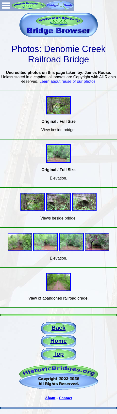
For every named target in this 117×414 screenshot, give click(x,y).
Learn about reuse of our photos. (68, 81)
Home (58, 340)
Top (58, 353)
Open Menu (6, 5)
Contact (65, 398)
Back (58, 327)
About (50, 398)
